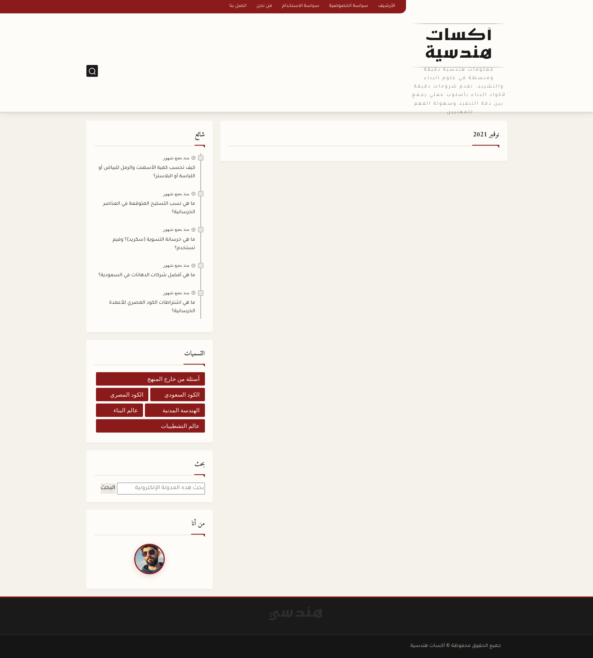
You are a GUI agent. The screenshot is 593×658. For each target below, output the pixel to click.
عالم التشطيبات (180, 426)
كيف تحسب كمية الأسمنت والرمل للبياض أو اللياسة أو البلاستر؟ (146, 172)
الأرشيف (386, 6)
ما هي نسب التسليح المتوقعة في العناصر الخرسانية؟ (149, 208)
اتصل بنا (238, 6)
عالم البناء (126, 410)
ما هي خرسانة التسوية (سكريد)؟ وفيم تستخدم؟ (154, 244)
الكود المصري (126, 394)
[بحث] (92, 71)
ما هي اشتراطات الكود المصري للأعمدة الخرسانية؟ (152, 307)
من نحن (264, 6)
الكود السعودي (182, 394)
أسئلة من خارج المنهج (173, 379)
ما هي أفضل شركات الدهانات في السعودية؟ (146, 275)
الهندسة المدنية (181, 410)
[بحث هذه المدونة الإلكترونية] (161, 488)
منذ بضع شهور (176, 157)
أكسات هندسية (459, 45)
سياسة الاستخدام (300, 6)
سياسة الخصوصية (348, 6)
